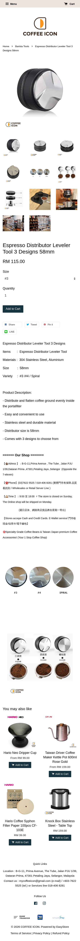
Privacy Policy (41, 933)
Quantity (9, 288)
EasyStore (62, 926)
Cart (69, 4)
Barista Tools (22, 46)
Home (6, 46)
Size (6, 271)
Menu (11, 4)
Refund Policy (61, 933)
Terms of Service (21, 933)
